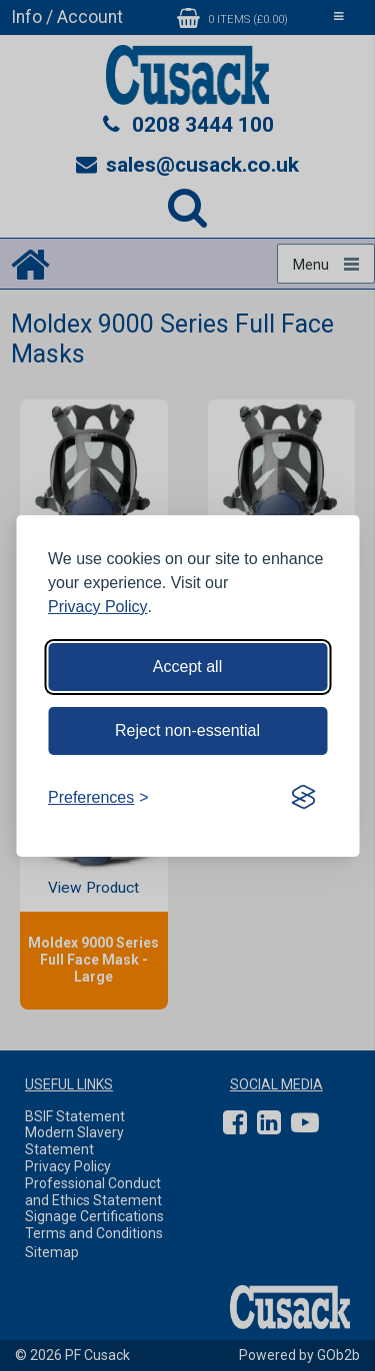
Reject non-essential (187, 730)
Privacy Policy (98, 606)
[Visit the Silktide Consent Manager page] (303, 798)
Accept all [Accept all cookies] (187, 666)
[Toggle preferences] (98, 798)
